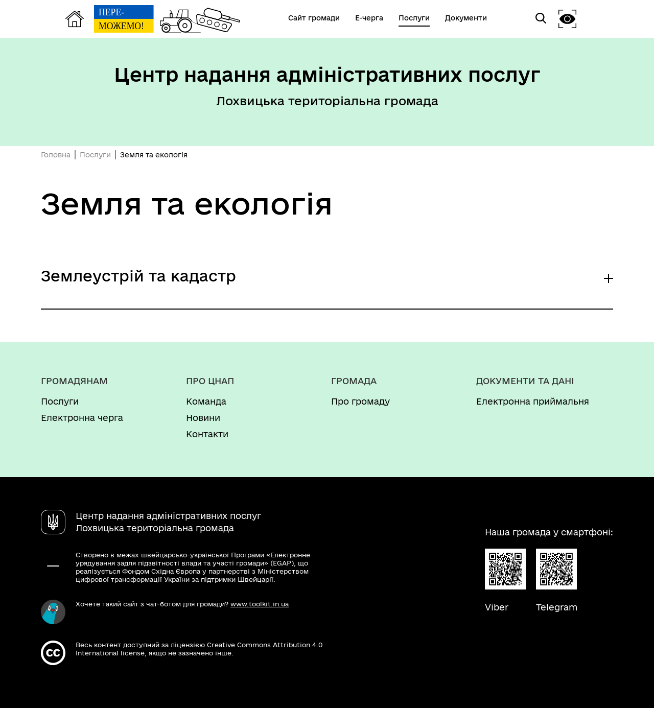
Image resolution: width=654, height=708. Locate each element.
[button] (567, 19)
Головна (56, 155)
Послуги (95, 155)
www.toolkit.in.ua (259, 603)
